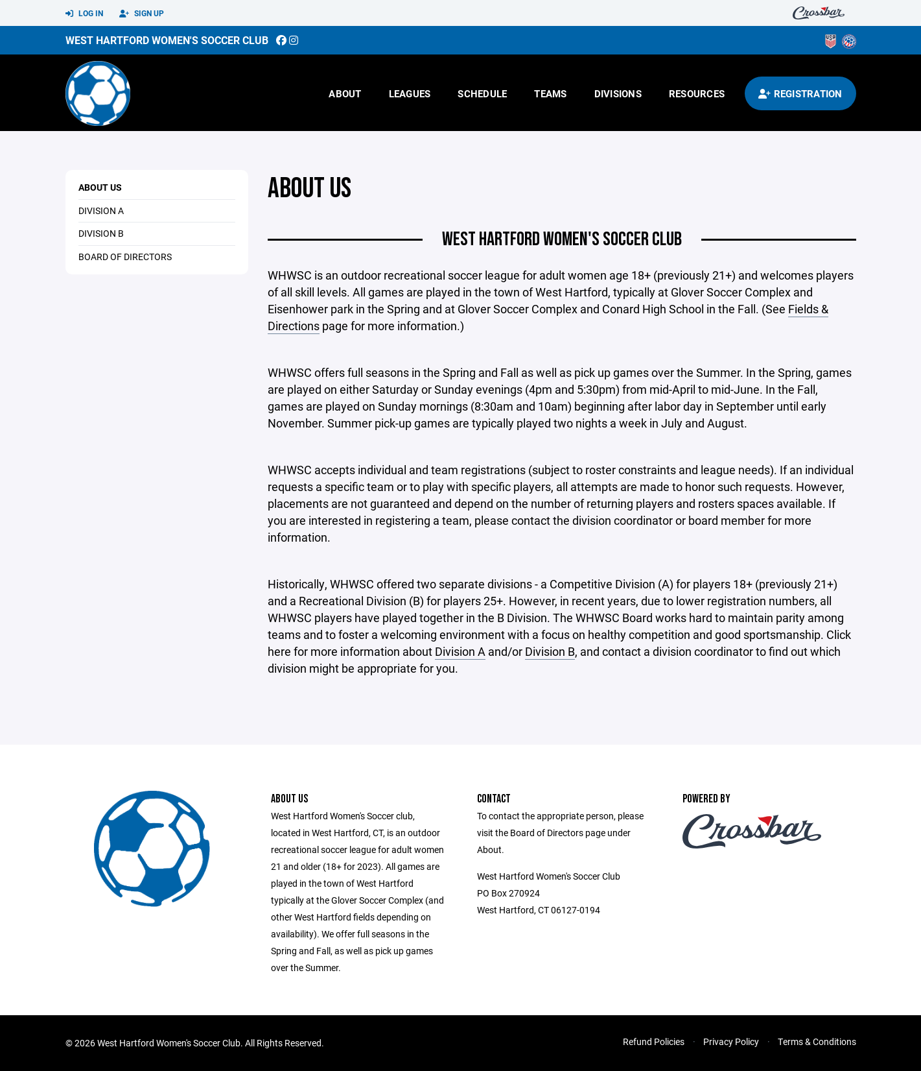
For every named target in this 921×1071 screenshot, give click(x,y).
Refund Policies (653, 1041)
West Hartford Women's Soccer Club (166, 40)
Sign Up (141, 13)
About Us (100, 187)
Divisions (618, 93)
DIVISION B (101, 233)
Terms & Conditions (817, 1041)
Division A (460, 651)
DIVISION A (101, 210)
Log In (84, 13)
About (345, 93)
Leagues (410, 93)
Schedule (482, 93)
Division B (550, 651)
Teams (550, 93)
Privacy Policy (731, 1041)
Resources (697, 93)
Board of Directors (125, 256)
